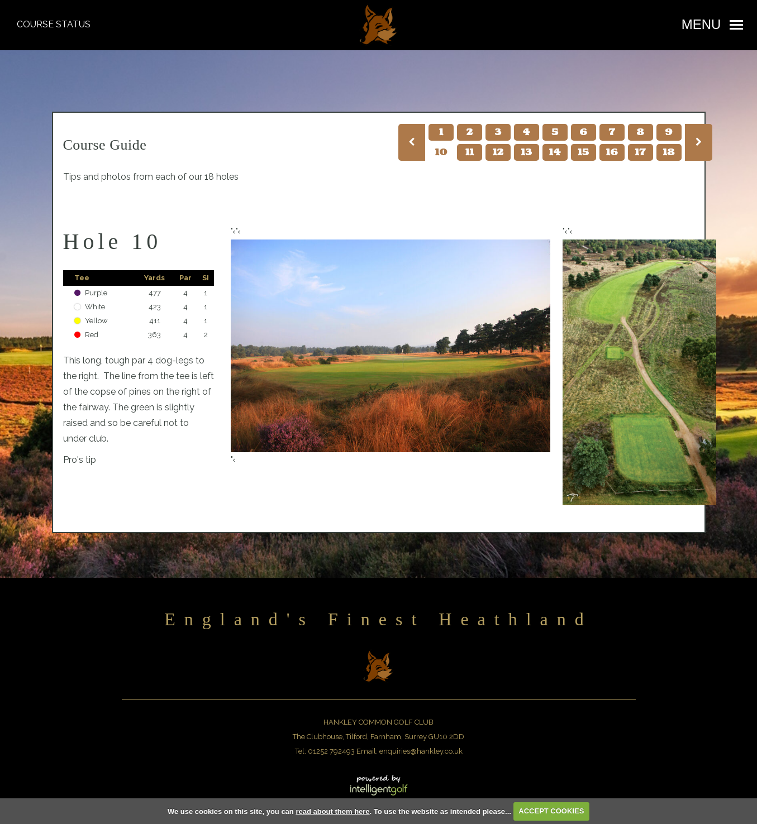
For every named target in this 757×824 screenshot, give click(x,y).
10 (441, 152)
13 (526, 152)
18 (668, 152)
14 (555, 152)
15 (583, 152)
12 (498, 152)
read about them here (332, 811)
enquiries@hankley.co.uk (421, 751)
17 (640, 152)
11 (469, 152)
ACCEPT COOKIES (551, 811)
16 (612, 152)
